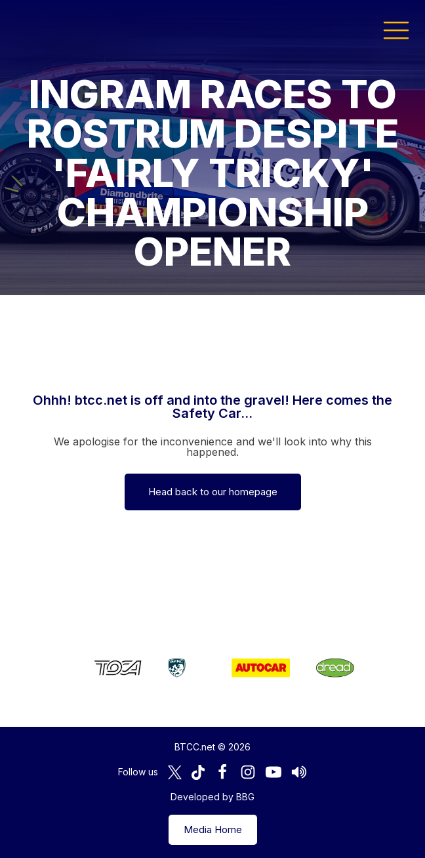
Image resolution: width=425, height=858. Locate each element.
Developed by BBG (212, 796)
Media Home (213, 829)
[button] (396, 29)
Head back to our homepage (212, 491)
